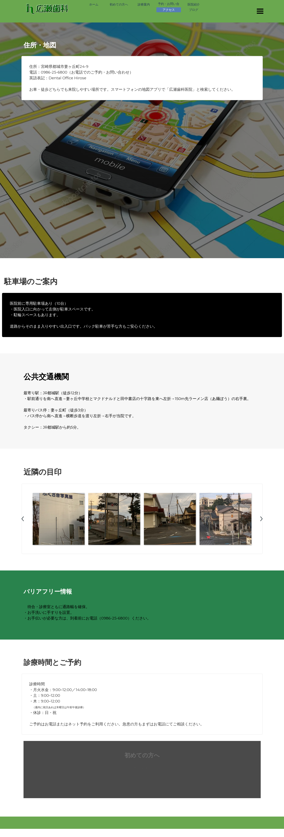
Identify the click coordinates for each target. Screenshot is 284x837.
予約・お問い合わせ (168, 6)
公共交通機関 (46, 376)
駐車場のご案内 (30, 281)
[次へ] (261, 518)
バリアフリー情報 (48, 591)
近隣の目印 (43, 471)
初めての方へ (119, 4)
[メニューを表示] (260, 11)
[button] (58, 518)
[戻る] (23, 518)
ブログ (193, 10)
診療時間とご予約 (52, 662)
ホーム (93, 4)
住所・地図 (40, 45)
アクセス (169, 10)
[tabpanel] (142, 78)
